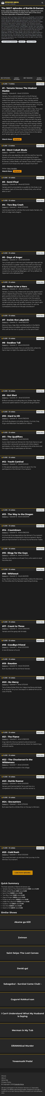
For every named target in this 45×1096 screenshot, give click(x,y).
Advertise (4, 1080)
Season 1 (5, 93)
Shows (3, 1076)
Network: (22, 41)
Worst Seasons (39, 78)
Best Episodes (5, 78)
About (3, 1078)
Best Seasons (28, 78)
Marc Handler (12, 168)
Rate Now (40, 84)
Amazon (17, 139)
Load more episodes (22, 873)
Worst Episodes (17, 78)
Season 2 (5, 184)
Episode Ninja (19, 1084)
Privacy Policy (6, 1082)
